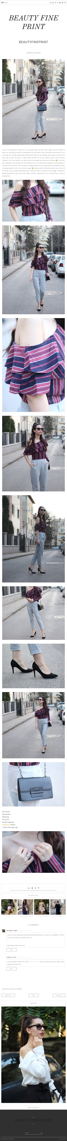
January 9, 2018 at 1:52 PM (25, 930)
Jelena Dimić (12, 930)
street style (50, 890)
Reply (11, 949)
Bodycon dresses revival (25, 917)
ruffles (42, 890)
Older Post (59, 995)
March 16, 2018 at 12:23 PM (24, 957)
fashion (16, 890)
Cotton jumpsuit (41, 916)
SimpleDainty (6, 825)
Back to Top (63, 1139)
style (55, 890)
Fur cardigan (58, 916)
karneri (33, 890)
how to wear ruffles (25, 890)
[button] (5, 3)
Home (33, 995)
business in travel (34, 961)
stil (45, 890)
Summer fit (9, 916)
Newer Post (8, 995)
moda (37, 890)
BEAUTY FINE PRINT (33, 1120)
